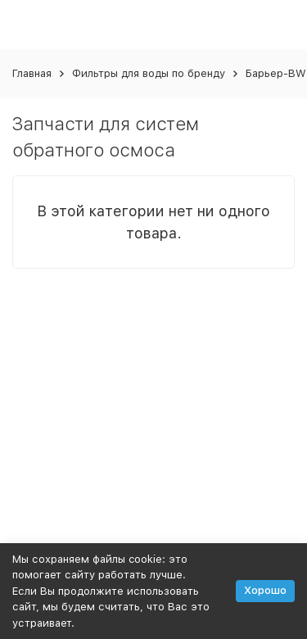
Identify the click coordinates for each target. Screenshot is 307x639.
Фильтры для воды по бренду (148, 73)
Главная (32, 73)
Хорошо (265, 590)
